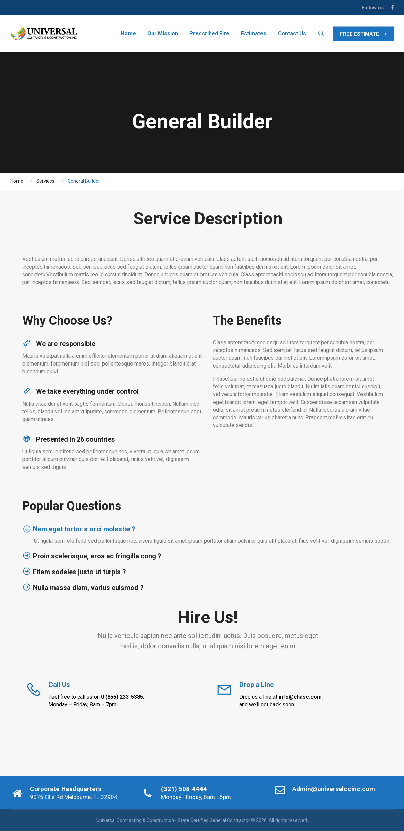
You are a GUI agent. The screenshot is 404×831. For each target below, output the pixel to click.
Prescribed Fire (209, 33)
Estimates (253, 33)
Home (128, 33)
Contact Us (292, 33)
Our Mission (162, 33)
